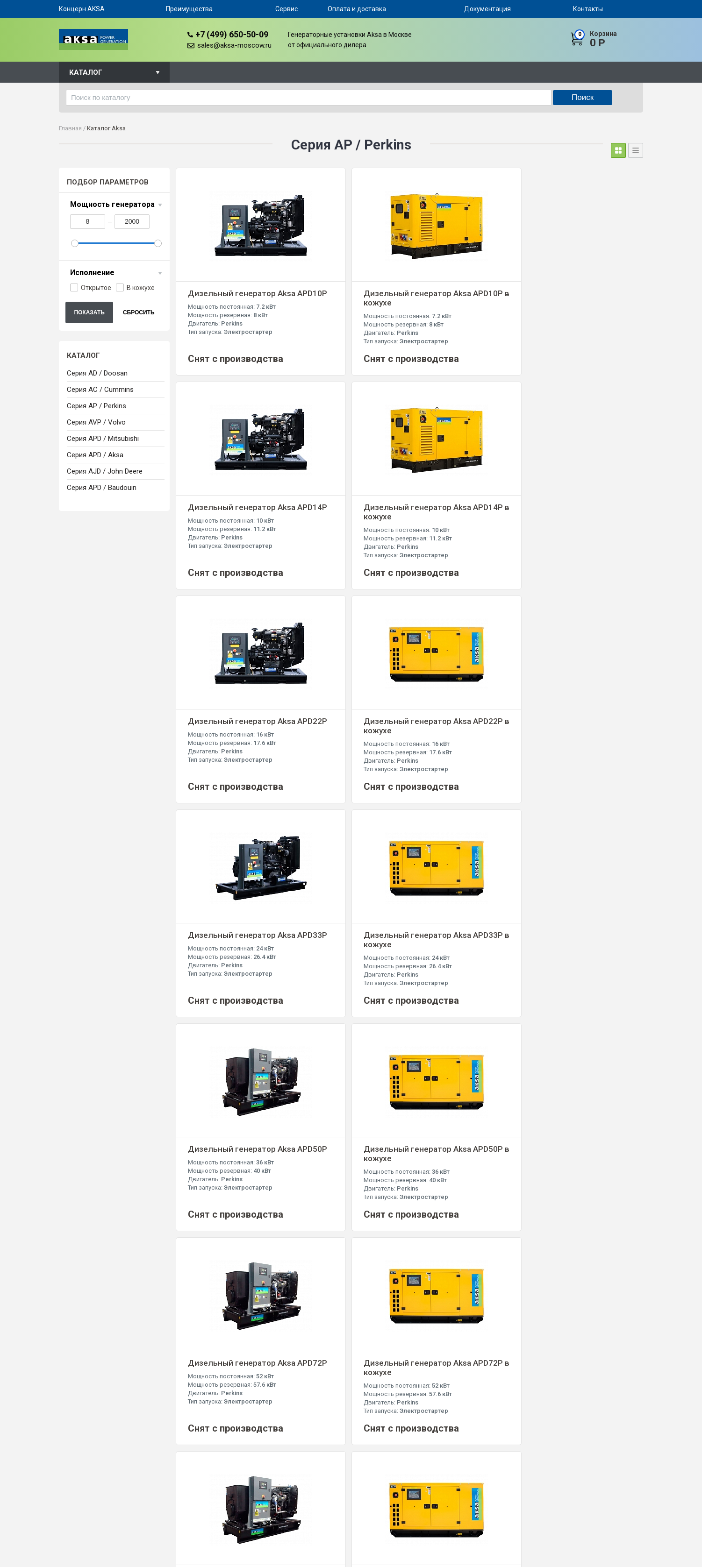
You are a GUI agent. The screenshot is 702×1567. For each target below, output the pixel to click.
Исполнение (92, 272)
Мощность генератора (112, 204)
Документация (487, 9)
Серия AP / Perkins (96, 406)
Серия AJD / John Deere (105, 471)
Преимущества (189, 9)
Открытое (90, 287)
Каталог (85, 72)
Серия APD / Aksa (95, 455)
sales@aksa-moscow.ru (234, 45)
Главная (70, 128)
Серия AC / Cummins (100, 389)
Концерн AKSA (82, 9)
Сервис (286, 9)
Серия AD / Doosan (97, 373)
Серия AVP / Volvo (96, 422)
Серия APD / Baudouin (101, 487)
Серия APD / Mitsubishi (103, 438)
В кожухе (135, 287)
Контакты (588, 9)
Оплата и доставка (357, 9)
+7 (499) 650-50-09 (231, 34)
